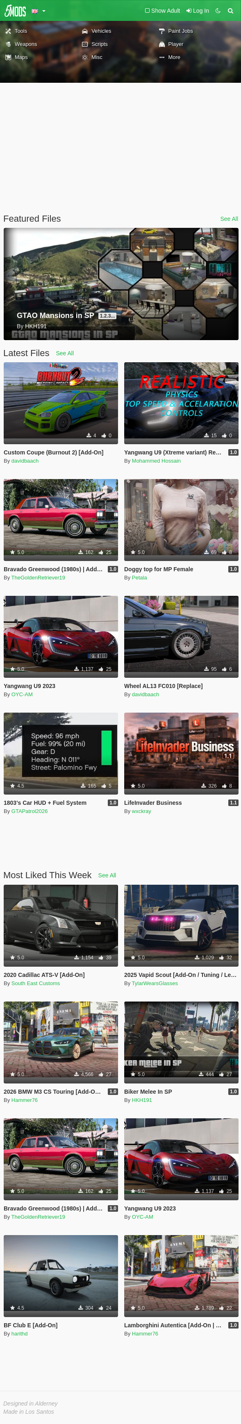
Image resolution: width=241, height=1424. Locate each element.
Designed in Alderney (30, 1403)
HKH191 (142, 1100)
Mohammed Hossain (156, 461)
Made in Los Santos (28, 1411)
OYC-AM (22, 694)
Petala (139, 578)
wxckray (141, 811)
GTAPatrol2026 (29, 811)
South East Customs (35, 983)
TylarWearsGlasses (155, 983)
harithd (19, 1334)
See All (229, 219)
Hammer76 (24, 1100)
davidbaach (25, 461)
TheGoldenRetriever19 (38, 578)
